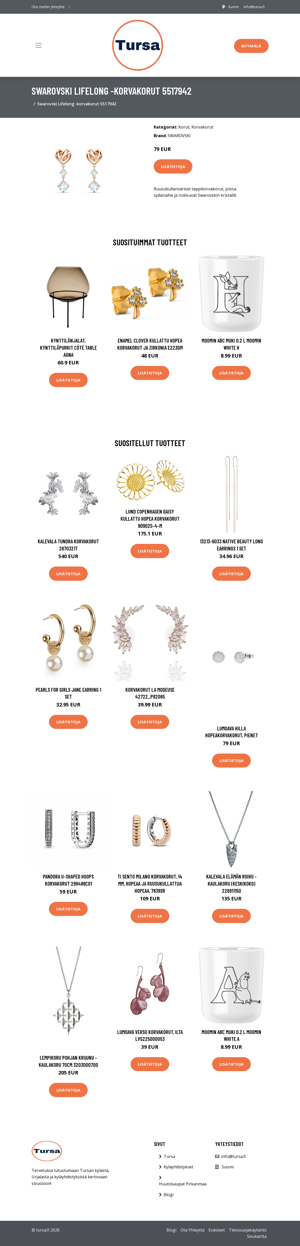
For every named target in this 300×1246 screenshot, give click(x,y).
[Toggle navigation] (38, 45)
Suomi (233, 6)
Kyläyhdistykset (178, 1167)
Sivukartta (257, 1236)
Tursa (169, 1156)
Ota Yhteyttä (192, 1230)
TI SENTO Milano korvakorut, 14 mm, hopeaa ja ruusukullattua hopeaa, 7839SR (150, 883)
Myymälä (251, 45)
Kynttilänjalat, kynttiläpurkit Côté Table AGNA (68, 347)
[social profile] (69, 7)
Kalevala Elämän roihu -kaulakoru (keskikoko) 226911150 (231, 883)
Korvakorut (202, 127)
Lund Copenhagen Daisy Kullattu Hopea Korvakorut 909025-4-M (150, 518)
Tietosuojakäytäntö (248, 1230)
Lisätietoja (173, 166)
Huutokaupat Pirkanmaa (182, 1184)
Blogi (169, 1194)
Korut (183, 127)
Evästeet (216, 1230)
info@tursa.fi (254, 6)
